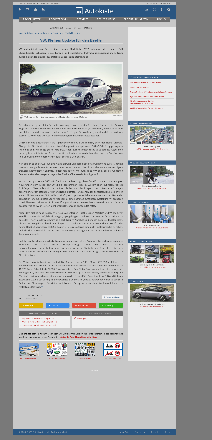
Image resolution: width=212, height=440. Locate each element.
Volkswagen (81, 318)
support (53, 305)
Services (82, 19)
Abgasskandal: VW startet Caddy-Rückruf (38, 318)
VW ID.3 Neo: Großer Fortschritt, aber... (146, 108)
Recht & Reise (106, 19)
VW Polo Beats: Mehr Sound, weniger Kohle (39, 322)
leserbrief (27, 305)
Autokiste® (38, 432)
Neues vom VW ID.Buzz (139, 87)
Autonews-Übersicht (112, 297)
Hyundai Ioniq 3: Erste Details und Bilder (147, 96)
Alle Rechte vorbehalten (58, 432)
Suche (167, 432)
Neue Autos (125, 432)
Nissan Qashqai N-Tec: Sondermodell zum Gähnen (151, 92)
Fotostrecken (59, 19)
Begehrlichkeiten (136, 19)
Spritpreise (140, 432)
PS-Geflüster (32, 19)
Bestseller (155, 432)
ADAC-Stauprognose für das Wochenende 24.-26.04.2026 (141, 102)
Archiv (161, 19)
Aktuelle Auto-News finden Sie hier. (78, 337)
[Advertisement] (152, 47)
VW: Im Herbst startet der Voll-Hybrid (145, 82)
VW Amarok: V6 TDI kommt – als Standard (39, 325)
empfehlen (81, 305)
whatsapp (107, 305)
